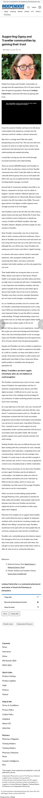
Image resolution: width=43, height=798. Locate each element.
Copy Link (21, 597)
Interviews (6, 651)
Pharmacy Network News (10, 754)
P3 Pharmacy (6, 786)
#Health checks (8, 624)
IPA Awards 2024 (9, 660)
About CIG (6, 723)
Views (5, 614)
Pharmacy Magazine (10, 739)
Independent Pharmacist (21, 786)
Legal (4, 685)
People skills (14, 614)
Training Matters (9, 743)
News (4, 647)
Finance (5, 690)
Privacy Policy (8, 710)
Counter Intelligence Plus (10, 763)
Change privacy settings (7, 797)
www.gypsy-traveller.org (17, 574)
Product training (8, 676)
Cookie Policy (7, 714)
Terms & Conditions (10, 705)
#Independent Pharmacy (25, 624)
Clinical (5, 694)
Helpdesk (6, 719)
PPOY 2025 (7, 665)
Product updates (9, 681)
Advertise (6, 728)
